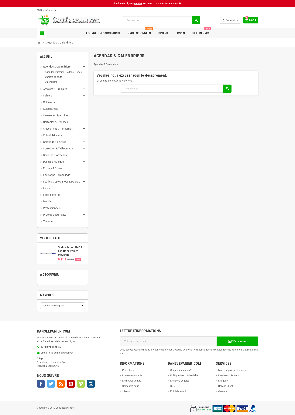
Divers (163, 33)
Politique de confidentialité (184, 375)
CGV (172, 386)
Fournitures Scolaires (103, 33)
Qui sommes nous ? (180, 370)
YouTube (71, 384)
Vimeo (81, 384)
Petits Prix (201, 31)
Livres (180, 33)
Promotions (128, 370)
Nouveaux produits (132, 375)
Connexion (230, 20)
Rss (61, 384)
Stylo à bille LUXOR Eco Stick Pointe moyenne (70, 251)
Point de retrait (178, 391)
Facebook (41, 384)
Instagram (91, 384)
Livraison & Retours (228, 375)
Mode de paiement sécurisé (233, 370)
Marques (46, 295)
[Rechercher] (161, 20)
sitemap (126, 391)
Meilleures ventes (131, 380)
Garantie (222, 391)
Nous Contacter (47, 10)
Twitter (51, 384)
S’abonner (237, 341)
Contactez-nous (130, 386)
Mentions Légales (179, 380)
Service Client (225, 386)
